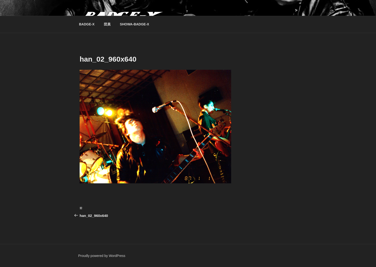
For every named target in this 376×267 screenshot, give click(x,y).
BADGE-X (87, 24)
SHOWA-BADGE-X (134, 24)
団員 (107, 24)
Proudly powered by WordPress (101, 256)
